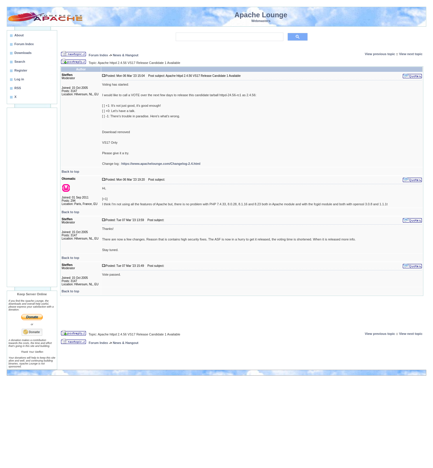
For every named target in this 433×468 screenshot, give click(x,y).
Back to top (70, 171)
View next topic (410, 54)
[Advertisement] (32, 197)
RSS (17, 88)
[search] (229, 37)
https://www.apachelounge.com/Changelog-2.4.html (160, 163)
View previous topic (380, 54)
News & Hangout (125, 55)
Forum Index (98, 55)
